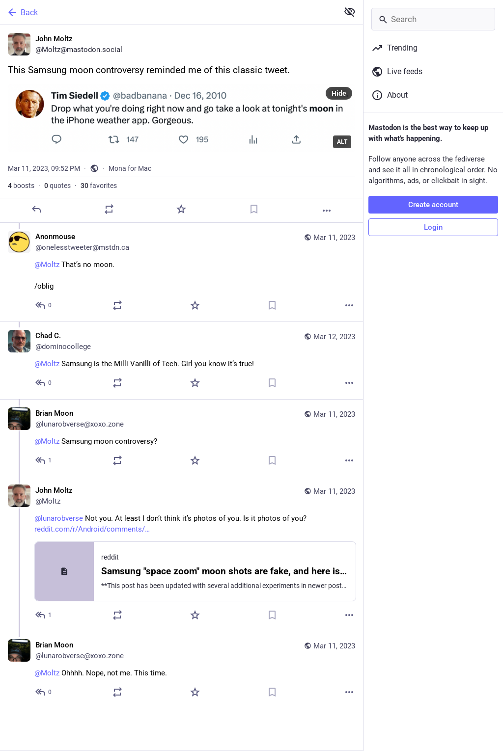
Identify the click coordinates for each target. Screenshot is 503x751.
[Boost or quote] (109, 209)
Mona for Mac (130, 168)
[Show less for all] (349, 12)
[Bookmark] (254, 209)
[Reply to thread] (44, 305)
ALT (342, 141)
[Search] (433, 19)
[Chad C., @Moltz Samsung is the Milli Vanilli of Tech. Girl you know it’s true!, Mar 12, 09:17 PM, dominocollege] (181, 360)
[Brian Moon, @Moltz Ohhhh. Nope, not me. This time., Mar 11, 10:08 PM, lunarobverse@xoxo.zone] (181, 669)
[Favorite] (181, 209)
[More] (327, 210)
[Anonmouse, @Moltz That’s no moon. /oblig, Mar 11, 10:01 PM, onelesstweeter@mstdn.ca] (181, 272)
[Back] (168, 12)
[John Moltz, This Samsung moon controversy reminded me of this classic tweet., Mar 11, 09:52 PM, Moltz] (181, 124)
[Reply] (36, 209)
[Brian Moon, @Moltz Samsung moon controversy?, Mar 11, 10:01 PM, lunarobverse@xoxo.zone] (181, 438)
